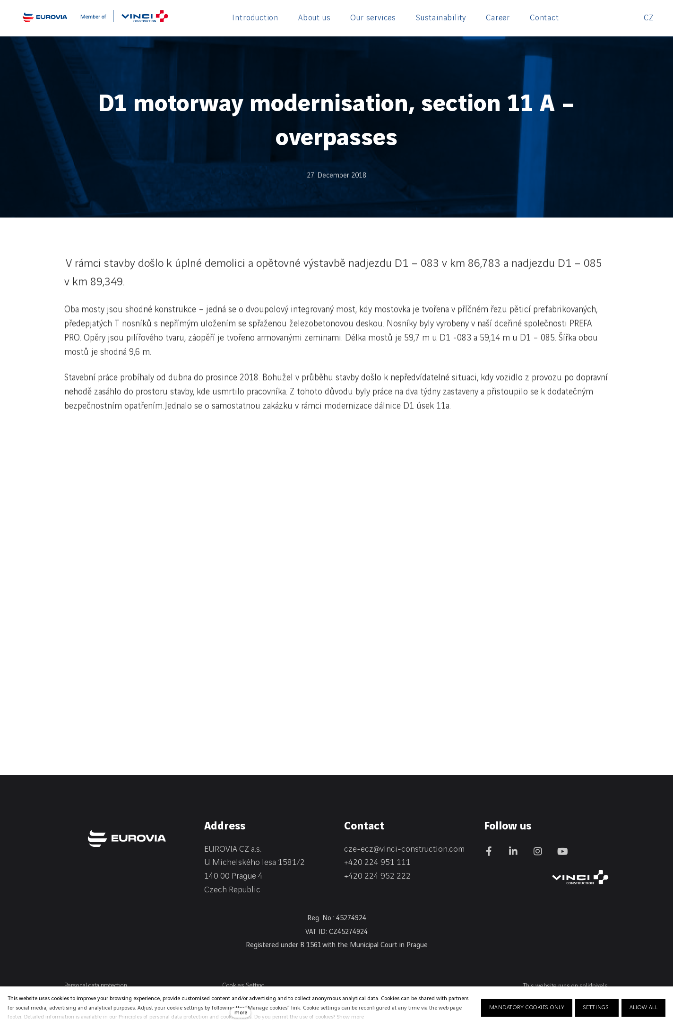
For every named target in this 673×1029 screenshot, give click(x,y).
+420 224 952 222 (377, 876)
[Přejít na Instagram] (538, 851)
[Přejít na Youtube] (562, 851)
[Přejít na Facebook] (488, 851)
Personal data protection (95, 985)
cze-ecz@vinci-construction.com (404, 849)
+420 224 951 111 (377, 862)
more (240, 1013)
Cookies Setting (243, 985)
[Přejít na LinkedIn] (513, 851)
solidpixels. (594, 985)
